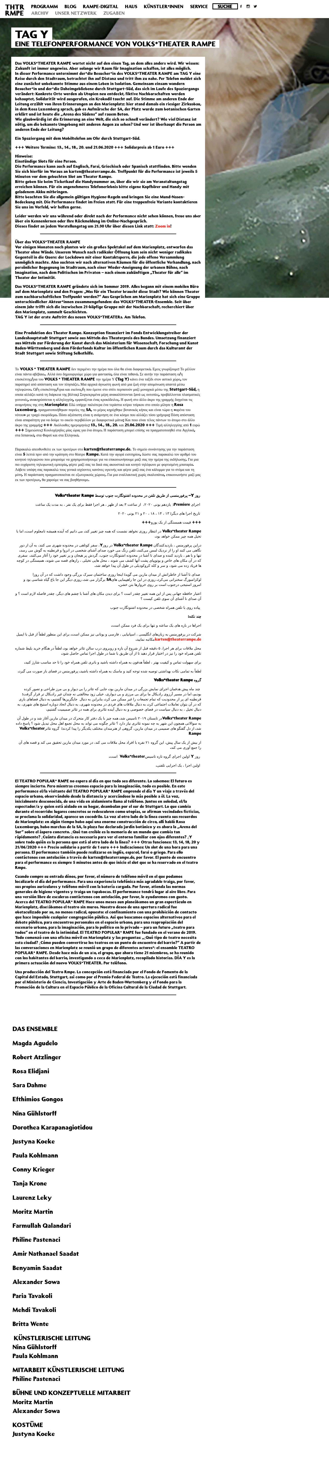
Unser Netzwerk (76, 13)
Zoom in (162, 226)
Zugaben (114, 13)
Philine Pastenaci (36, 1239)
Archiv (39, 13)
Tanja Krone (29, 1183)
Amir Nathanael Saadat (45, 1253)
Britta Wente (30, 1324)
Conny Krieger (33, 1169)
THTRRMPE (14, 9)
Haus (131, 6)
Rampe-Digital (100, 6)
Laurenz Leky (32, 1197)
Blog (70, 6)
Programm (44, 6)
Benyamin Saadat (37, 1268)
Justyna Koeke (33, 1141)
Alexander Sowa (36, 1282)
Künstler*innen (163, 6)
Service (199, 6)
